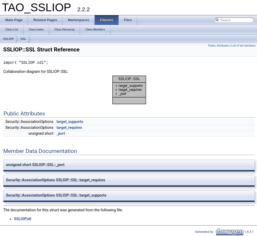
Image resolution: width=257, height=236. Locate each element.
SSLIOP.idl (22, 219)
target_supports (69, 121)
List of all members (243, 45)
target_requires (69, 127)
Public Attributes (218, 45)
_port (60, 133)
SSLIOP (8, 38)
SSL (23, 38)
